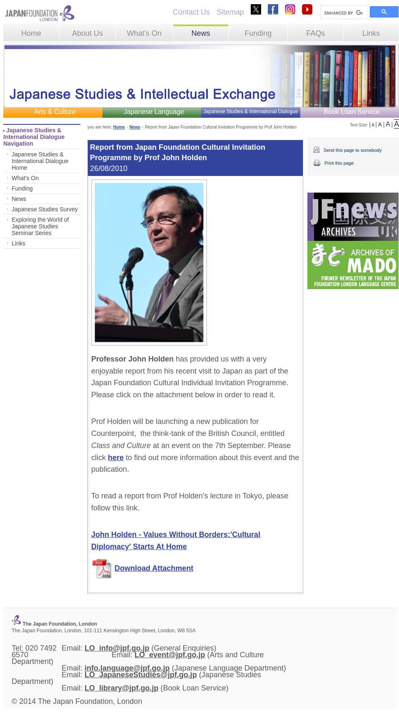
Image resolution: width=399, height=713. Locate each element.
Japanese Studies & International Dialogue (250, 111)
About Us (87, 33)
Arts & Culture (55, 111)
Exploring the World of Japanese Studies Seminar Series (40, 226)
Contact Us (191, 12)
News (200, 33)
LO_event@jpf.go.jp (170, 655)
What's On (144, 33)
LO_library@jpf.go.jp (122, 688)
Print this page (339, 163)
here (116, 457)
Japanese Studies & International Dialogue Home (40, 161)
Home (31, 33)
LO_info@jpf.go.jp (117, 648)
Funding (258, 33)
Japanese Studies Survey (45, 209)
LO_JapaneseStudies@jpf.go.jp (141, 675)
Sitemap (230, 12)
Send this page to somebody (353, 150)
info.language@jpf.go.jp (127, 668)
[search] (343, 13)
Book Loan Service (351, 111)
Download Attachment (154, 568)
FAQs (315, 33)
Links (371, 33)
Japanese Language (154, 111)
